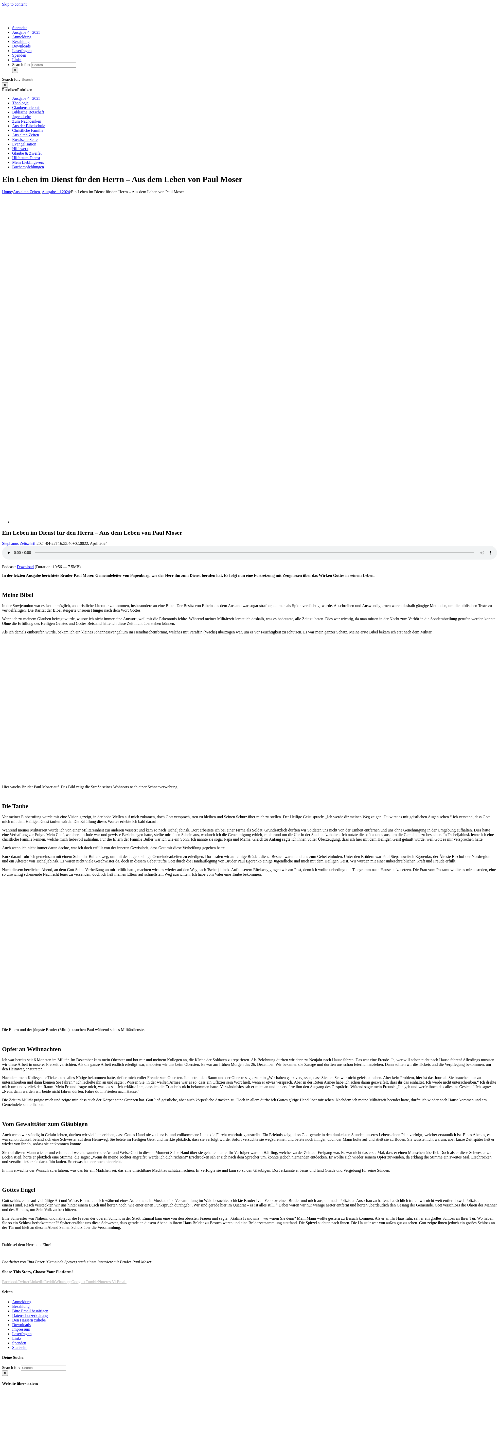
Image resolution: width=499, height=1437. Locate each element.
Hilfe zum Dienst (26, 158)
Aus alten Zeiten (25, 135)
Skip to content (14, 4)
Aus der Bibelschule (28, 126)
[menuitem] (19, 28)
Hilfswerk (20, 148)
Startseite (19, 1347)
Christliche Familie (27, 130)
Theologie (20, 103)
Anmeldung (21, 1302)
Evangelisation (24, 144)
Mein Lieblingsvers (28, 162)
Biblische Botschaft (28, 112)
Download (25, 567)
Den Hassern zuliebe (29, 1320)
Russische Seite (25, 139)
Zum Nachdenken (26, 121)
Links (16, 1338)
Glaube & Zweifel (27, 153)
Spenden (19, 1343)
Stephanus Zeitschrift (19, 543)
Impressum (21, 1329)
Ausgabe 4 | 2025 (26, 98)
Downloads (21, 1324)
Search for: (21, 64)
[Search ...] (53, 65)
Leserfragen (21, 1334)
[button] (17, 90)
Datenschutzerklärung (30, 1315)
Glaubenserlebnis (26, 107)
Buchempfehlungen (28, 167)
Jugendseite (21, 117)
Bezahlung (20, 1306)
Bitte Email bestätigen (30, 1311)
